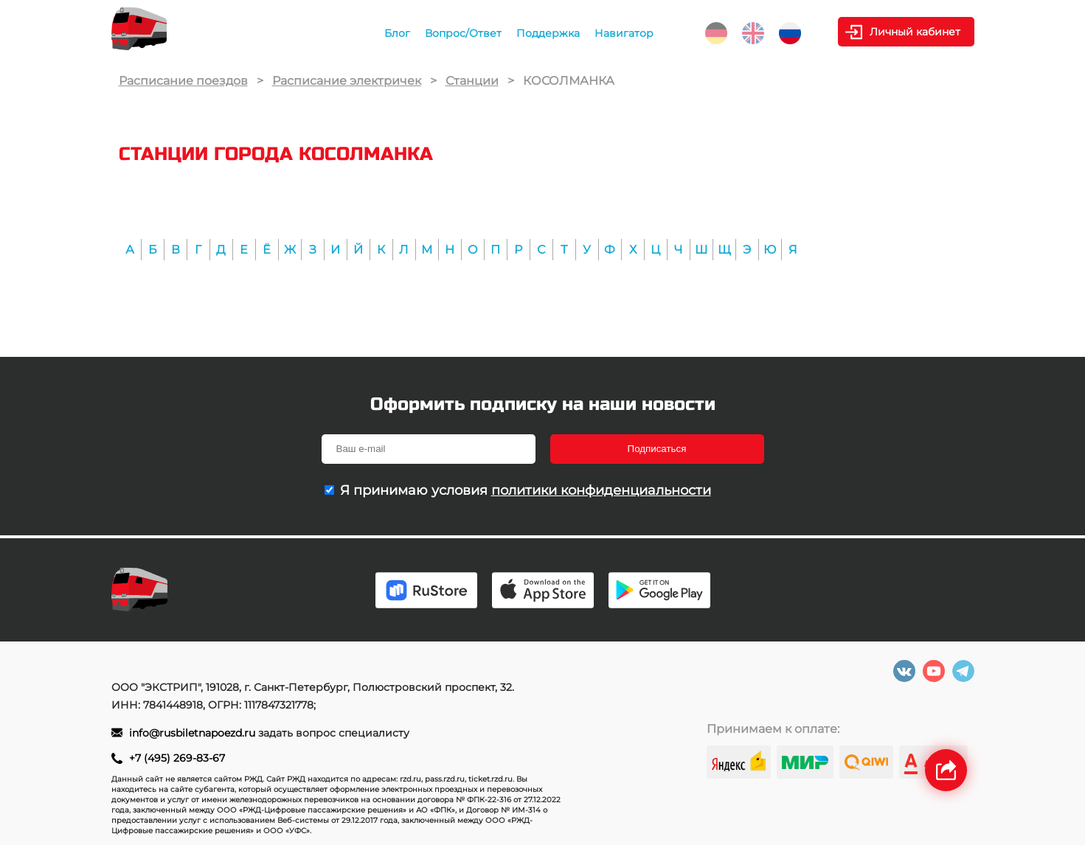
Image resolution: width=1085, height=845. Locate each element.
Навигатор (624, 33)
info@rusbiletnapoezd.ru (193, 733)
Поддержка (548, 33)
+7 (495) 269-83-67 (177, 758)
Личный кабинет (915, 31)
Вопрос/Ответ (463, 33)
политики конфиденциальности (601, 490)
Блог (397, 33)
